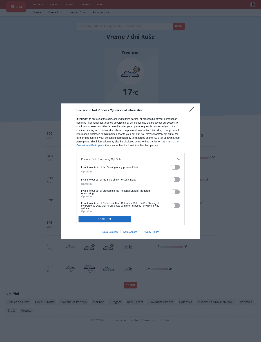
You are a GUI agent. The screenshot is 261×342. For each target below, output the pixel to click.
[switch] (175, 167)
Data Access (130, 231)
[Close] (192, 110)
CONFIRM (104, 219)
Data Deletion (110, 231)
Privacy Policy (151, 231)
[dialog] (130, 171)
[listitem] (130, 159)
